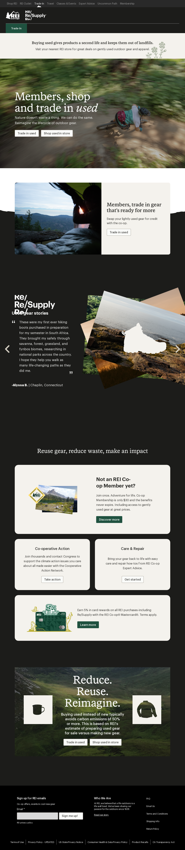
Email (21, 809)
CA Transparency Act (164, 842)
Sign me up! (70, 815)
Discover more (109, 519)
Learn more (88, 624)
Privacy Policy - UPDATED (41, 842)
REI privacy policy (25, 822)
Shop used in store (57, 133)
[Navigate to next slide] (177, 349)
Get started (133, 579)
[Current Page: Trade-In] (39, 3)
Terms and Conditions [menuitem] (157, 813)
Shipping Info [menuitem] (152, 821)
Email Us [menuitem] (150, 806)
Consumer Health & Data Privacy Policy (107, 842)
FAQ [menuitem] (148, 798)
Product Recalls (140, 842)
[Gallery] (92, 349)
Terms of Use (17, 842)
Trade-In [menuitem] (16, 28)
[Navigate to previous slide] (7, 349)
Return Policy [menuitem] (152, 829)
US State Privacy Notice (71, 842)
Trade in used (27, 133)
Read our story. (101, 814)
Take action (52, 579)
